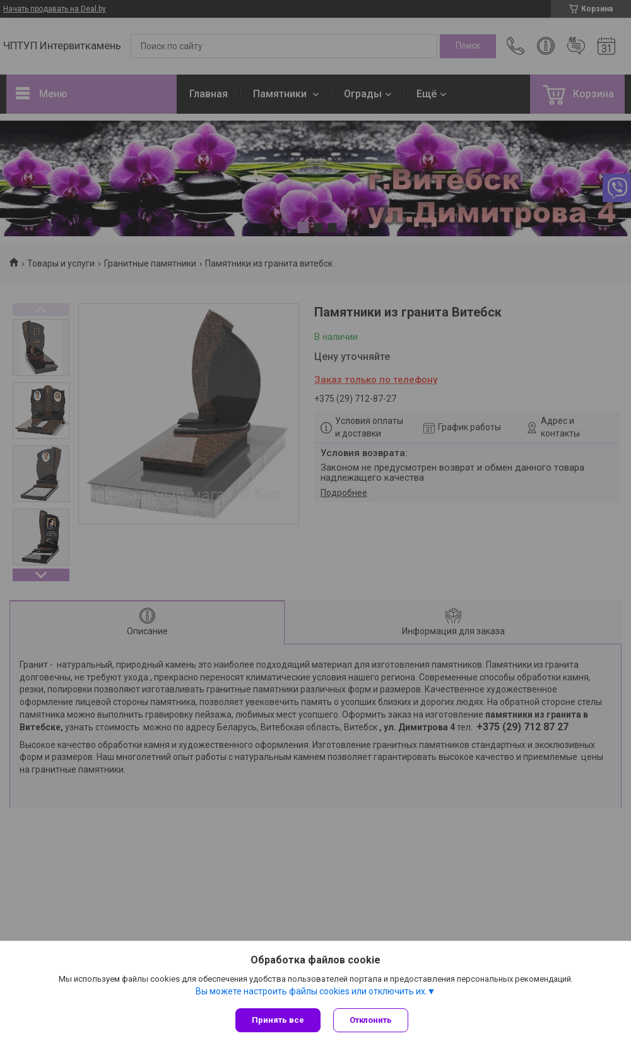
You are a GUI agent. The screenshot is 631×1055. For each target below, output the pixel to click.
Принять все (278, 1020)
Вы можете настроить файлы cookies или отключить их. (311, 991)
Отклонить (371, 1020)
